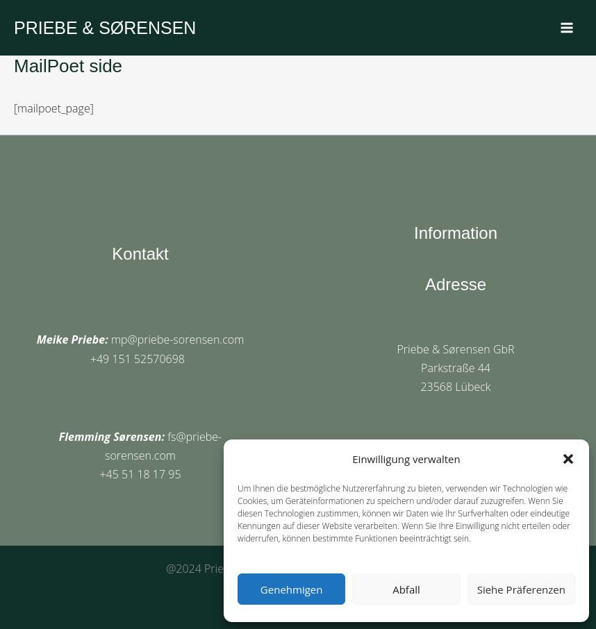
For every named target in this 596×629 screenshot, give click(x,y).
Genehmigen (291, 589)
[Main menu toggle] (567, 27)
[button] (568, 459)
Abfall (406, 589)
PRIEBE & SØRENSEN (105, 27)
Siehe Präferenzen (521, 589)
